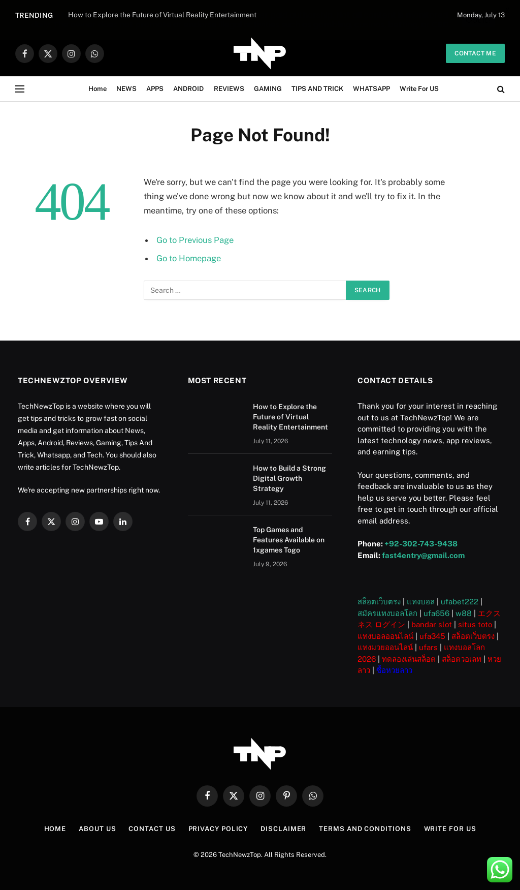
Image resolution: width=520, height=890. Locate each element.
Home (97, 89)
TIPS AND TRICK (317, 89)
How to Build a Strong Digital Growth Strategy (289, 478)
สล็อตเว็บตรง (379, 601)
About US (97, 829)
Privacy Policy (218, 829)
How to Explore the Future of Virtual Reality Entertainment (290, 417)
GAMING (268, 89)
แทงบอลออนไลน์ (385, 636)
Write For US (419, 89)
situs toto (475, 624)
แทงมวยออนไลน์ (385, 647)
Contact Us (151, 829)
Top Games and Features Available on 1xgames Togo (288, 540)
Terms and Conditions (365, 829)
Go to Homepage (188, 258)
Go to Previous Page (195, 240)
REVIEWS (229, 89)
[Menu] (19, 89)
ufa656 (436, 613)
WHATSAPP (371, 89)
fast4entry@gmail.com (423, 555)
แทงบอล (421, 601)
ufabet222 (459, 601)
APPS (155, 89)
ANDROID (188, 89)
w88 (464, 613)
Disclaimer (283, 829)
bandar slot (431, 624)
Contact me (475, 53)
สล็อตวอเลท (461, 659)
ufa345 (432, 636)
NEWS (126, 89)
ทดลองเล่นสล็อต (409, 659)
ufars (428, 647)
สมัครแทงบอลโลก (387, 613)
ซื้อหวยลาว (394, 670)
